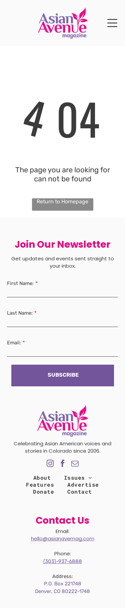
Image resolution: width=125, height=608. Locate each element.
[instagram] (50, 464)
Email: (14, 343)
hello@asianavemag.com (62, 538)
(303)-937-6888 (62, 561)
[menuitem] (42, 477)
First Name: (20, 283)
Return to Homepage (62, 201)
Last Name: (20, 313)
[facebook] (62, 464)
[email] (75, 464)
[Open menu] (112, 23)
